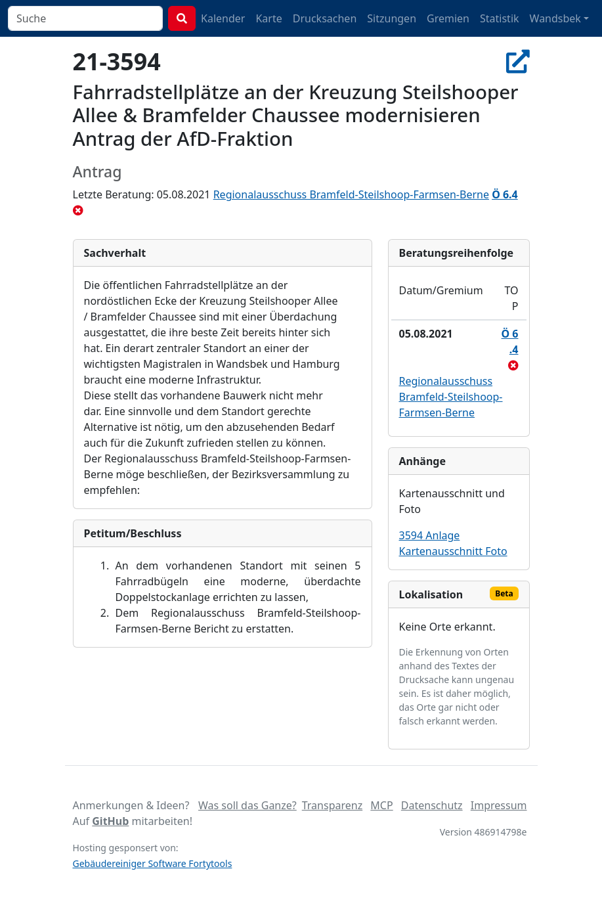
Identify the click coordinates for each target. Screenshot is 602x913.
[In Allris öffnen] (518, 61)
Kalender (223, 18)
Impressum (499, 805)
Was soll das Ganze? (247, 805)
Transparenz (332, 805)
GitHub (110, 821)
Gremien (448, 18)
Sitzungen (391, 18)
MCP (381, 805)
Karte (268, 18)
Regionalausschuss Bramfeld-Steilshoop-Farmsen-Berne (351, 194)
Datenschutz (432, 805)
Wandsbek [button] (555, 18)
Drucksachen (325, 18)
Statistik (499, 18)
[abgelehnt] (78, 210)
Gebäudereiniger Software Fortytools (152, 863)
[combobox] (85, 18)
